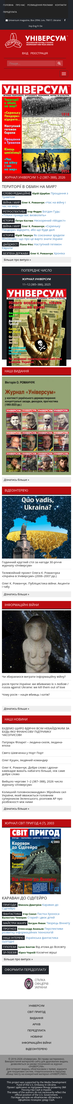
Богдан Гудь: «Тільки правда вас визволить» (31, 213)
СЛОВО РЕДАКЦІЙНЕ (16, 193)
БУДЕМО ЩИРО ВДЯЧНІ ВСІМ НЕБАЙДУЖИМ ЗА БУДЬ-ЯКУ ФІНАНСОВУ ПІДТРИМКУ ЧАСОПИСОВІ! (35, 731)
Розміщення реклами (40, 4)
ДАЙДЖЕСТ (10, 244)
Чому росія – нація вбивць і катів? (26, 694)
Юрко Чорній (27, 952)
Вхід (25, 53)
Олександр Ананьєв (31, 928)
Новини (36, 1036)
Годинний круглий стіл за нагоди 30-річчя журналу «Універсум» (32, 563)
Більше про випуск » (17, 260)
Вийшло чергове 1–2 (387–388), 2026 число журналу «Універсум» (32, 783)
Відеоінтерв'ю (36, 1049)
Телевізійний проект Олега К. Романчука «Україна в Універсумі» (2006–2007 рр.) (31, 574)
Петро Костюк (24, 220)
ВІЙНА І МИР (11, 202)
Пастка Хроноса (48, 914)
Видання (36, 1018)
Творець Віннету (58, 923)
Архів (36, 1024)
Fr (38, 26)
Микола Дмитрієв (30, 905)
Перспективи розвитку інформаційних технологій (32, 930)
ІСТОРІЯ (8, 220)
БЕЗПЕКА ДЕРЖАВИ (15, 253)
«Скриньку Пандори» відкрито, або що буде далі (31, 228)
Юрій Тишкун (24, 235)
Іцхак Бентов (26, 947)
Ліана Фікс (26, 244)
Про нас (20, 4)
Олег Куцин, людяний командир (25, 760)
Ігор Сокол (29, 914)
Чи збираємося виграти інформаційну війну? (34, 676)
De (41, 26)
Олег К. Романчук (33, 202)
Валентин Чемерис (14, 917)
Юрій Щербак (41, 193)
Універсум (36, 1005)
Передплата (10, 11)
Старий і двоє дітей (41, 917)
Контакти (60, 4)
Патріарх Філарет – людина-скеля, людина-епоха (32, 743)
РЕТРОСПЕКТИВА (14, 211)
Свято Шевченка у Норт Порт (23, 753)
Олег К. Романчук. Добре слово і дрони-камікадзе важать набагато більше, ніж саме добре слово (33, 770)
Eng (35, 26)
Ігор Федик (34, 211)
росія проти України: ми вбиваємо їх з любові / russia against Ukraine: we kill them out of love (35, 685)
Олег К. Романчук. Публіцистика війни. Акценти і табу (35, 584)
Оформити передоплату (25, 970)
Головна (8, 4)
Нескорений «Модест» (50, 220)
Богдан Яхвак (37, 923)
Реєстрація (39, 53)
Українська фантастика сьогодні (30, 939)
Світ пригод (36, 1011)
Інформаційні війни (36, 1042)
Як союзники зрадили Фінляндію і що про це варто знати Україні (33, 237)
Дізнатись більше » (16, 480)
